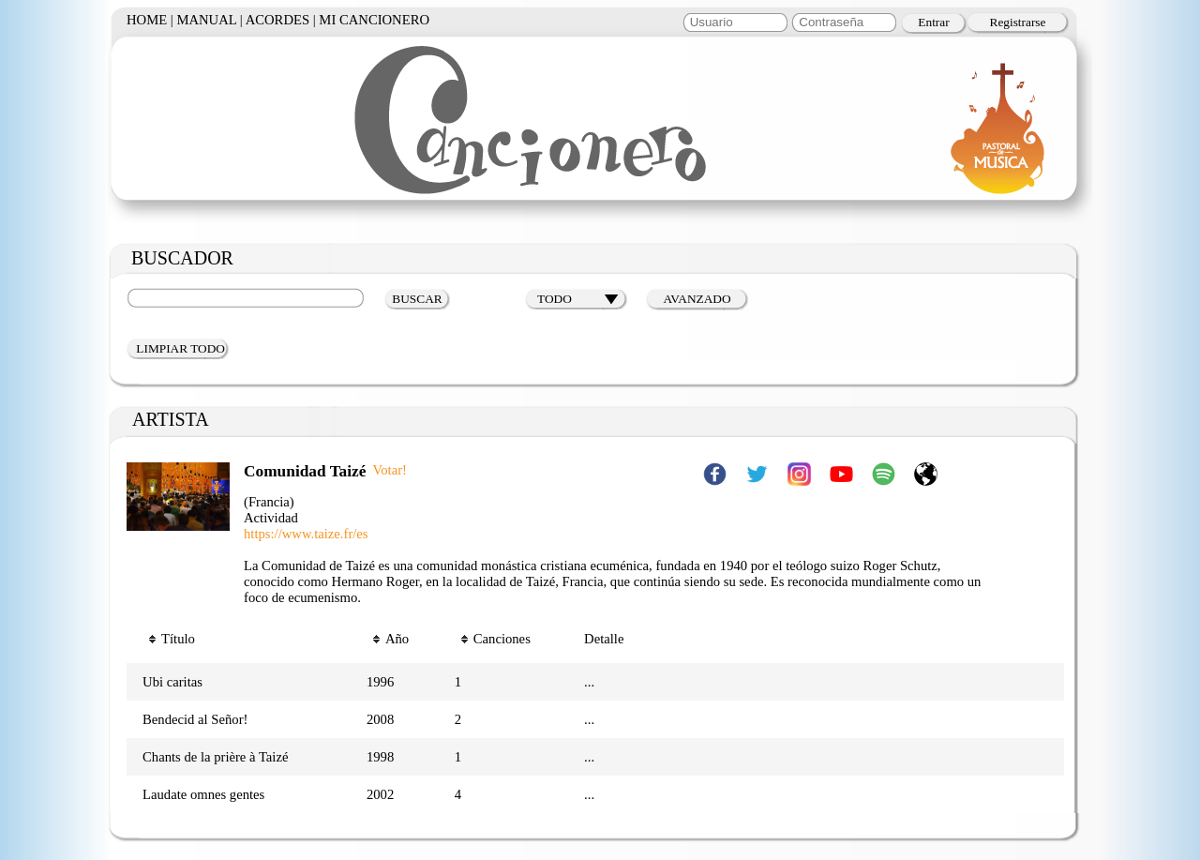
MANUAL (206, 19)
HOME (147, 19)
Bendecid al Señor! (195, 719)
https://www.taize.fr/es (306, 533)
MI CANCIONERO (374, 19)
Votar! (390, 469)
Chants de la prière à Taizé (215, 756)
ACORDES (277, 19)
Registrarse (1018, 22)
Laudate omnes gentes (203, 794)
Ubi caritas (172, 681)
